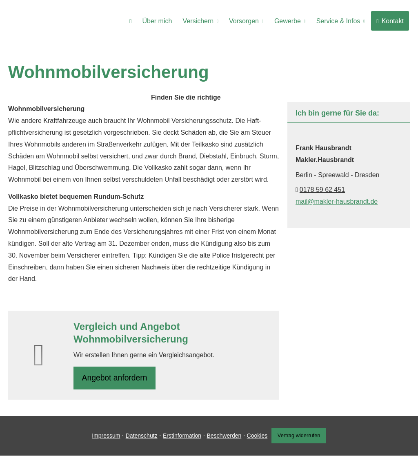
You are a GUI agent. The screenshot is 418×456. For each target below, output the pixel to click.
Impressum (104, 436)
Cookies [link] (255, 436)
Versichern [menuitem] (202, 21)
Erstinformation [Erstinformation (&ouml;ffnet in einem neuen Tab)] (180, 436)
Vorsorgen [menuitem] (247, 21)
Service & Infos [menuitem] (340, 21)
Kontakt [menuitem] (390, 21)
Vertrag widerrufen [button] (299, 437)
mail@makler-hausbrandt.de (337, 201)
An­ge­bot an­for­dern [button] (116, 378)
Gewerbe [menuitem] (289, 21)
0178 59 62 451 (322, 189)
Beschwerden (222, 436)
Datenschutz (140, 436)
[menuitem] (136, 21)
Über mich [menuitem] (162, 21)
